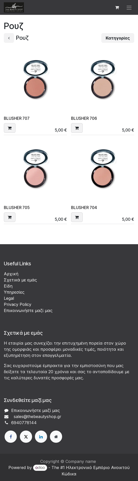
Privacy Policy (17, 304)
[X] (26, 437)
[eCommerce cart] (117, 7)
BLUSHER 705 (17, 207)
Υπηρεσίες (14, 292)
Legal (9, 298)
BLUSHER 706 (84, 118)
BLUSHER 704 (84, 207)
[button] (10, 128)
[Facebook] (11, 437)
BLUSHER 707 (17, 118)
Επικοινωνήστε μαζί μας (28, 310)
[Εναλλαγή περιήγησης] (129, 7)
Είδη (8, 286)
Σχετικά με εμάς (20, 279)
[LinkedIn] (41, 437)
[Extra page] (56, 437)
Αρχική (11, 273)
